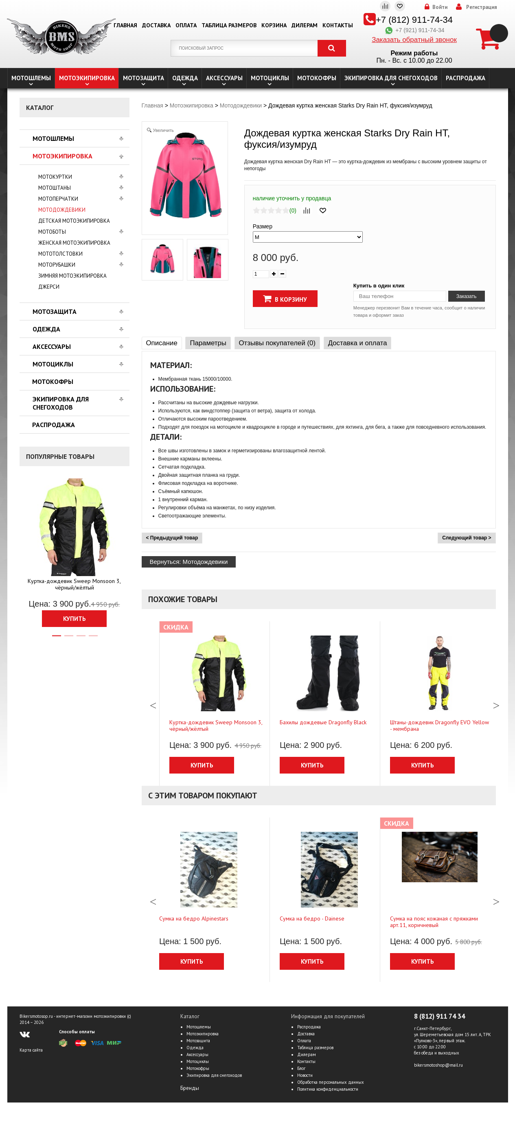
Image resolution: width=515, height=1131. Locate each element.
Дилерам (304, 25)
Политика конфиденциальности (327, 1089)
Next (496, 703)
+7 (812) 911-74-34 (414, 20)
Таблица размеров (229, 25)
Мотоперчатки (58, 198)
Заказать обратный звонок (414, 40)
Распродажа (465, 78)
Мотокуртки (55, 176)
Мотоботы (52, 231)
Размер (262, 226)
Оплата (186, 25)
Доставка (156, 25)
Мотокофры (316, 78)
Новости (305, 1075)
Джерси (48, 286)
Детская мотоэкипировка (74, 220)
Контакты (337, 25)
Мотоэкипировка (87, 78)
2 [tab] (68, 639)
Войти (439, 7)
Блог (301, 1068)
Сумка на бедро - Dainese (312, 918)
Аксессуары (224, 78)
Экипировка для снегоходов (391, 78)
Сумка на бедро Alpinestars (193, 918)
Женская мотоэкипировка (74, 242)
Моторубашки (56, 264)
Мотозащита (143, 78)
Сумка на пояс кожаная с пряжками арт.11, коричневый (434, 922)
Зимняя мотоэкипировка (72, 275)
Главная (125, 25)
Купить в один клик (378, 286)
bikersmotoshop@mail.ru (438, 1065)
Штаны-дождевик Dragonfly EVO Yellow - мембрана (439, 725)
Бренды (189, 1088)
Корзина (274, 25)
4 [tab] (93, 639)
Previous (153, 703)
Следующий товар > (466, 538)
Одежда (185, 78)
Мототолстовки (60, 253)
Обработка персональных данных (330, 1082)
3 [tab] (81, 639)
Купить (74, 618)
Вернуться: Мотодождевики (189, 561)
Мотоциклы (270, 78)
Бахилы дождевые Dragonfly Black (323, 722)
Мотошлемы (31, 78)
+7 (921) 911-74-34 (414, 30)
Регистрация (481, 7)
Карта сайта (31, 1050)
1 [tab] (56, 639)
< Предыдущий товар (172, 538)
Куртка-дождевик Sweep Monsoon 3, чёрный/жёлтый (74, 584)
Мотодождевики (61, 209)
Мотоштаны (54, 187)
